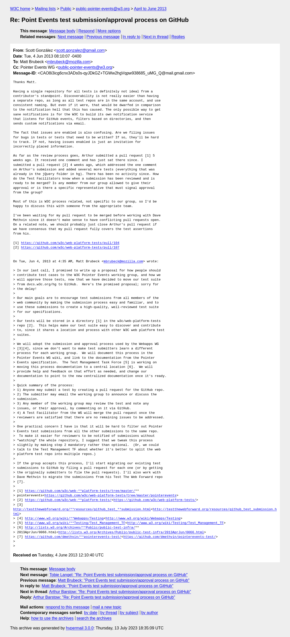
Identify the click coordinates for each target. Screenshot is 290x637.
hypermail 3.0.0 (79, 628)
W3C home (20, 9)
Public (65, 9)
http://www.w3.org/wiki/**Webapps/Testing (64, 518)
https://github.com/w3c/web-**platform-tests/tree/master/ (80, 491)
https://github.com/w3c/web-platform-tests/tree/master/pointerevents (111, 495)
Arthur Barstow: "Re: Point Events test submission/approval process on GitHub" (120, 592)
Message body (62, 31)
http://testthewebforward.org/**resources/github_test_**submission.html (82, 509)
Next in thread (155, 37)
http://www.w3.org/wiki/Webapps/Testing (143, 518)
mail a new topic (107, 607)
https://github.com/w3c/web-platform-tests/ (154, 500)
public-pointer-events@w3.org (103, 9)
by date (90, 612)
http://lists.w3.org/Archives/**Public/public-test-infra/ (80, 527)
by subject (129, 612)
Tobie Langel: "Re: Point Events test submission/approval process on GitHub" (118, 575)
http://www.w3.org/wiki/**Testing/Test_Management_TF (75, 523)
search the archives (94, 618)
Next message (70, 37)
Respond (86, 31)
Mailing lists (45, 9)
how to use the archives (52, 618)
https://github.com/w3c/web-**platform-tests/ (68, 500)
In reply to (131, 37)
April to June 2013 (150, 9)
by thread (108, 612)
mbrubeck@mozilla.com (68, 62)
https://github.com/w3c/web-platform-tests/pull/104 (70, 243)
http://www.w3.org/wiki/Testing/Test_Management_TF (175, 523)
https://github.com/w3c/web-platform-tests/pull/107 (70, 247)
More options (109, 31)
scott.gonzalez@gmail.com (80, 50)
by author (149, 612)
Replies (178, 37)
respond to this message (67, 607)
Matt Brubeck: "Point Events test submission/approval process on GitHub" (123, 580)
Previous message (103, 37)
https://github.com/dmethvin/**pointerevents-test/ (73, 537)
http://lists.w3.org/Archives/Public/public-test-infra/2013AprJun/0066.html (131, 532)
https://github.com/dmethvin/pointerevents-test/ (169, 537)
